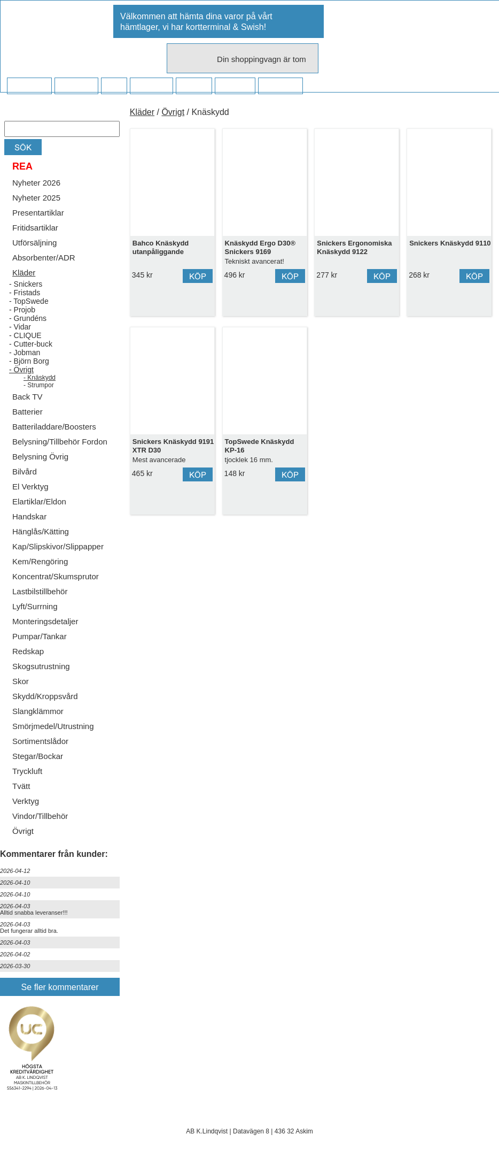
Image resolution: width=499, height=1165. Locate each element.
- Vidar (20, 327)
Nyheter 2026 (36, 182)
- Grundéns (27, 318)
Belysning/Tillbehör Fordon (59, 441)
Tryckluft (27, 771)
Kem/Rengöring (40, 561)
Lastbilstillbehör (39, 591)
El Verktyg (30, 486)
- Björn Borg (29, 361)
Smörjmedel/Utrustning (53, 726)
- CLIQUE (25, 335)
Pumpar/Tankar (39, 636)
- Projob (22, 309)
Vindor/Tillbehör (40, 816)
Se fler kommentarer (60, 987)
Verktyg (25, 801)
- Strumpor (39, 385)
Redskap (28, 651)
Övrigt (23, 831)
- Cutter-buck (30, 344)
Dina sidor (280, 86)
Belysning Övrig (40, 456)
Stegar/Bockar (37, 756)
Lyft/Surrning (35, 606)
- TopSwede (29, 301)
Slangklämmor (38, 711)
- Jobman (24, 352)
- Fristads (24, 292)
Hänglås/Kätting (40, 531)
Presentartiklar (38, 212)
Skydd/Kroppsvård (45, 696)
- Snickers (25, 284)
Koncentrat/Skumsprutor (55, 576)
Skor (20, 681)
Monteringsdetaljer (45, 621)
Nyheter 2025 (36, 197)
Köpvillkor (76, 86)
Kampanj (235, 86)
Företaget (151, 86)
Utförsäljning (34, 242)
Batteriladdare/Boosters (54, 426)
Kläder (23, 272)
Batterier (27, 411)
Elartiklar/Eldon (39, 501)
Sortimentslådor (40, 741)
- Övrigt (21, 369)
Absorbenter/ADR (43, 257)
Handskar (29, 516)
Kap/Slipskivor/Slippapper (58, 546)
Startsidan (29, 86)
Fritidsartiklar (35, 227)
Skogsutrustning (41, 666)
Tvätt (21, 786)
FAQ (113, 86)
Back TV (27, 396)
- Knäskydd (40, 377)
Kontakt (193, 86)
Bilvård (24, 471)
